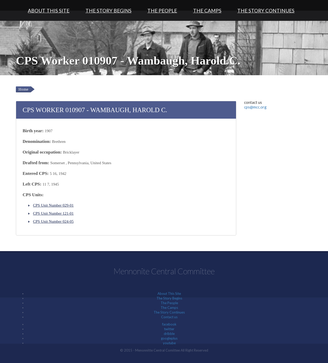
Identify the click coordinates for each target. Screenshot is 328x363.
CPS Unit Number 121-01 (53, 213)
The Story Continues (265, 11)
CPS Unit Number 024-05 (53, 221)
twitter (169, 329)
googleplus (169, 338)
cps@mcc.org (255, 107)
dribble (169, 334)
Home (23, 89)
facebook (169, 324)
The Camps (207, 11)
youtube (169, 343)
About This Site (48, 11)
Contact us (169, 317)
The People (162, 11)
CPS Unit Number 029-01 (53, 205)
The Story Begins (109, 11)
